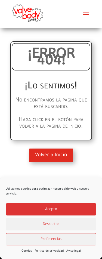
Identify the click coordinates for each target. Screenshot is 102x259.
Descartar (51, 224)
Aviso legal (73, 251)
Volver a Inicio (51, 155)
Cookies (26, 251)
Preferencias (51, 239)
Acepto (51, 209)
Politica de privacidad (49, 251)
